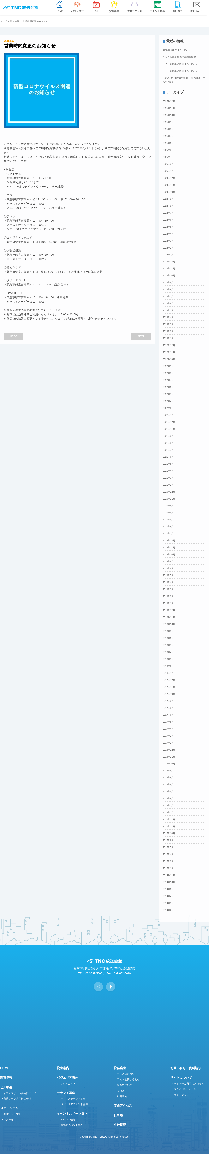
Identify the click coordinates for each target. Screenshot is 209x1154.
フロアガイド (67, 1083)
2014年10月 (169, 882)
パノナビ (8, 1119)
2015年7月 (168, 847)
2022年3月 (168, 408)
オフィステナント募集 (73, 1098)
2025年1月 (168, 171)
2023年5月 (168, 310)
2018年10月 (169, 624)
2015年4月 (168, 854)
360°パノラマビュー (14, 1114)
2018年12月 (169, 610)
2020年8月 (168, 505)
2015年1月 (168, 868)
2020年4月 (168, 526)
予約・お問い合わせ (128, 1079)
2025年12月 (169, 101)
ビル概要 (6, 1087)
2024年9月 (168, 199)
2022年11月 (169, 352)
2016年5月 (168, 791)
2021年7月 (168, 450)
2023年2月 (168, 331)
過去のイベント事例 (71, 1125)
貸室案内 (63, 1068)
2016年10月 (169, 763)
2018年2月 (168, 666)
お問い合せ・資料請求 (185, 1068)
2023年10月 (169, 275)
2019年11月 (169, 547)
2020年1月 (168, 533)
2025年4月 (168, 157)
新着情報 (14, 21)
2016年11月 (169, 756)
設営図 (121, 1090)
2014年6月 (168, 889)
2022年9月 (168, 366)
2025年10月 (169, 115)
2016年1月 (168, 812)
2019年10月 (169, 554)
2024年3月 (168, 240)
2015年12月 (169, 819)
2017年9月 (168, 701)
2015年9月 (168, 840)
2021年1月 (168, 484)
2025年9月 (168, 122)
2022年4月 (168, 401)
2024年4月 (168, 233)
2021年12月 (169, 422)
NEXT (141, 336)
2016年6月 (168, 784)
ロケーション (9, 1108)
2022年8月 (168, 373)
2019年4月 (168, 582)
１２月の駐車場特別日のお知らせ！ (181, 64)
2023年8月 (168, 289)
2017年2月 (168, 735)
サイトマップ (181, 1094)
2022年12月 (169, 345)
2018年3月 (168, 659)
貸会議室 (120, 1068)
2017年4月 (168, 728)
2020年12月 (169, 491)
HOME (4, 1068)
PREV (13, 336)
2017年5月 (168, 722)
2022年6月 (168, 387)
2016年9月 (168, 770)
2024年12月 (169, 178)
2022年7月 (168, 380)
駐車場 (118, 1115)
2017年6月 (168, 715)
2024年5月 (168, 226)
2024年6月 (168, 219)
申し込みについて (127, 1073)
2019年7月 (168, 575)
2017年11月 (169, 687)
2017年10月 (169, 694)
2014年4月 (168, 896)
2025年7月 (168, 136)
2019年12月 (169, 540)
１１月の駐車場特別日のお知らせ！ (181, 71)
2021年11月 (169, 429)
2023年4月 (168, 317)
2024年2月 (168, 247)
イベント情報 (67, 1119)
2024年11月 (169, 185)
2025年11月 (169, 108)
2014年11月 (169, 875)
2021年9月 (168, 436)
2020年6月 (168, 512)
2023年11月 (169, 268)
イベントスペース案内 (72, 1113)
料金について (124, 1085)
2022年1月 (168, 415)
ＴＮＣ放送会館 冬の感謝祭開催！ (180, 57)
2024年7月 (168, 213)
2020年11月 (169, 498)
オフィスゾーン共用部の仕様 (19, 1093)
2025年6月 (168, 143)
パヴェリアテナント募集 (74, 1104)
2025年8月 (168, 129)
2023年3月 (168, 324)
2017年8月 (168, 708)
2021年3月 (168, 477)
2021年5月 (168, 464)
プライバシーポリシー (186, 1089)
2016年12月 (169, 749)
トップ (3, 21)
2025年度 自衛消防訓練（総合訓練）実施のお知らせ (184, 80)
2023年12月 (169, 261)
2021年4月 (168, 471)
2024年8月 (168, 206)
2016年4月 (168, 798)
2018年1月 (168, 673)
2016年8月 (168, 777)
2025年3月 (168, 164)
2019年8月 (168, 568)
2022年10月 (169, 359)
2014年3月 (168, 903)
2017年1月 (168, 742)
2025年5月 (168, 150)
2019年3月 (168, 589)
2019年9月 (168, 561)
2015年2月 (168, 861)
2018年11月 (169, 617)
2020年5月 (168, 519)
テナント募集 (66, 1093)
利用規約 (122, 1096)
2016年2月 (168, 805)
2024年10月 (169, 192)
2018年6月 (168, 638)
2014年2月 (168, 910)
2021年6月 (168, 457)
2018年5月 (168, 645)
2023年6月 (168, 303)
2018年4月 (168, 652)
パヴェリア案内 (67, 1077)
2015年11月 (169, 826)
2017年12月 (169, 680)
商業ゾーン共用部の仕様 (17, 1098)
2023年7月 (168, 296)
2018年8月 (168, 631)
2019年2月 (168, 596)
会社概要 (120, 1124)
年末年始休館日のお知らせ (177, 50)
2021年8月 (168, 443)
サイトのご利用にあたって (189, 1083)
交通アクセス (123, 1105)
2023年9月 (168, 282)
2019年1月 (168, 603)
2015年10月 (169, 833)
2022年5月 (168, 394)
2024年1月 (168, 254)
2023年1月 (168, 338)
